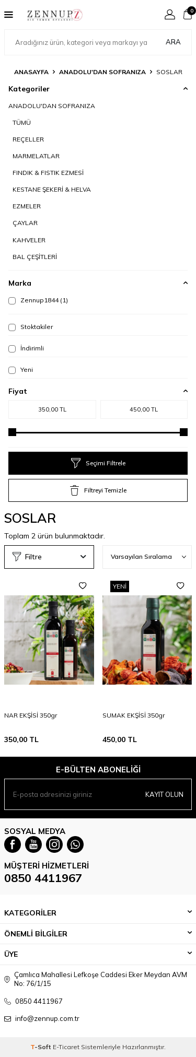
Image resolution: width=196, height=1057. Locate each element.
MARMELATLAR (36, 156)
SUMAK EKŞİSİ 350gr (133, 715)
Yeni (20, 370)
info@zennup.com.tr (47, 1018)
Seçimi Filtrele (98, 463)
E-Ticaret (66, 1047)
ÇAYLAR (25, 223)
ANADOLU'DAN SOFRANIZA (102, 72)
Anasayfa (31, 72)
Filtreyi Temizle (98, 490)
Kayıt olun (164, 794)
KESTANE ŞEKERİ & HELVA (52, 189)
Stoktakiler (30, 327)
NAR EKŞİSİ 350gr (30, 715)
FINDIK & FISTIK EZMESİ (48, 173)
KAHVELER (29, 240)
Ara (173, 42)
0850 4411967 (43, 878)
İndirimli (26, 348)
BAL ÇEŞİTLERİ (35, 257)
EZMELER (27, 206)
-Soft (41, 1047)
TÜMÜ (22, 122)
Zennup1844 (38, 300)
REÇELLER (28, 139)
